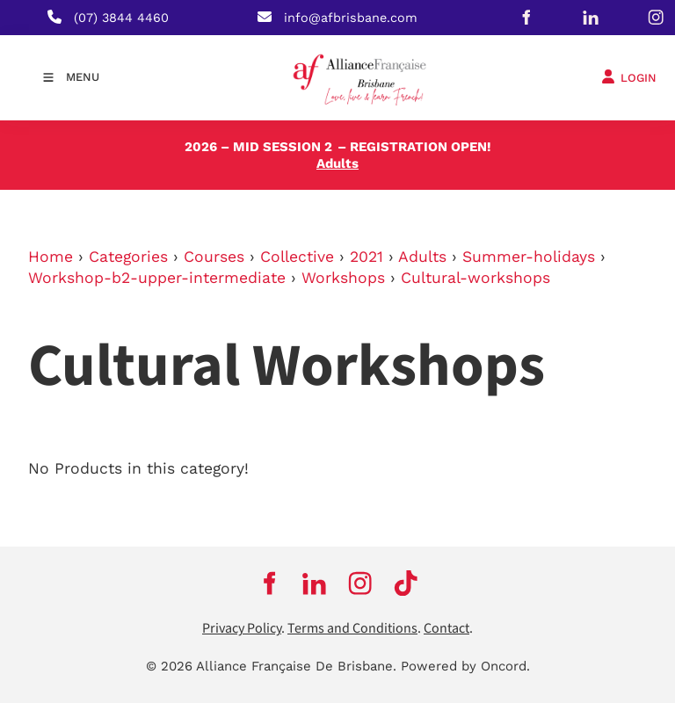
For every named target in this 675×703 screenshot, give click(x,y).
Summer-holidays (528, 256)
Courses (214, 256)
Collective (297, 256)
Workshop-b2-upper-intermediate (157, 277)
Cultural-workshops (475, 277)
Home (50, 256)
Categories (128, 256)
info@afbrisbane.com (350, 18)
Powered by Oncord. (465, 666)
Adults (422, 256)
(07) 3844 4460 (121, 18)
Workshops (343, 277)
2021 (366, 256)
